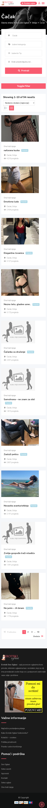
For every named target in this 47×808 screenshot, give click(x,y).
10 (38, 632)
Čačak (9, 155)
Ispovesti (5, 773)
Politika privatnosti (8, 742)
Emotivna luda (11, 201)
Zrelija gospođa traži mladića (19, 553)
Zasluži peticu (11, 454)
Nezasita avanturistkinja (16, 505)
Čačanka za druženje (14, 351)
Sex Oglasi (5, 764)
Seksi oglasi (6, 782)
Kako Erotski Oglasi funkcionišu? (14, 733)
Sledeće (38, 636)
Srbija (14, 155)
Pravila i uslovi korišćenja (11, 746)
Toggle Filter (23, 86)
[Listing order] (19, 102)
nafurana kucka (12, 150)
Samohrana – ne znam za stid (19, 399)
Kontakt (4, 778)
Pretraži (23, 70)
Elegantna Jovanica (14, 253)
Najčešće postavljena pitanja (13, 728)
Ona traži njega (10, 146)
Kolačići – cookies (8, 737)
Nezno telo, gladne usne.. (17, 304)
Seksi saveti (6, 769)
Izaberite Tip (17, 53)
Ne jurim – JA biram (14, 608)
